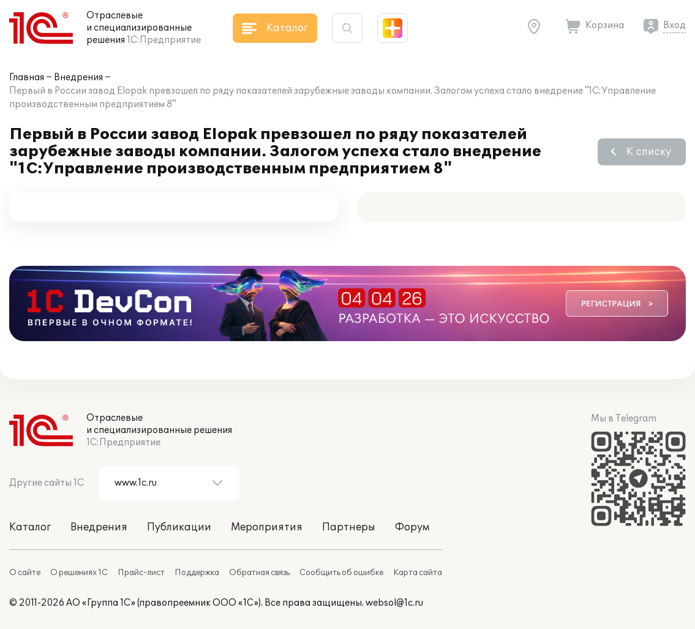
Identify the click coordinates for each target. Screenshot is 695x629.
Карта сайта (417, 573)
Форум (412, 527)
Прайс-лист (141, 573)
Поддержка (197, 573)
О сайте (24, 573)
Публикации (179, 527)
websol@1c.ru (394, 603)
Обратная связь (259, 573)
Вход (674, 25)
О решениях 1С (79, 573)
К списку (648, 152)
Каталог (30, 527)
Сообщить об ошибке (341, 573)
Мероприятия (266, 527)
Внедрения (78, 77)
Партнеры (348, 527)
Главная (26, 77)
